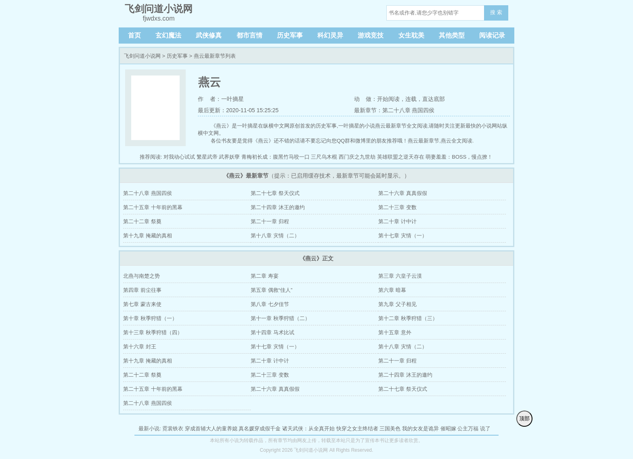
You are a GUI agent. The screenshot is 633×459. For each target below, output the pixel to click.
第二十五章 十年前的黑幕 (152, 207)
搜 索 (496, 12)
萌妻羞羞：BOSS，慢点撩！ (459, 157)
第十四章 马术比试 (272, 332)
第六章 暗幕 (392, 290)
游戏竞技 (371, 35)
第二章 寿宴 (265, 276)
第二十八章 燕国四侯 (147, 193)
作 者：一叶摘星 (221, 99)
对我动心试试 (179, 157)
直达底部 (433, 99)
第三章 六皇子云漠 (400, 276)
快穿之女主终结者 (357, 428)
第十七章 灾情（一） (402, 236)
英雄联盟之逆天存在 (400, 157)
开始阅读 (388, 99)
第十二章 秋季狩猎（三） (408, 318)
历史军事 (290, 35)
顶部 (524, 418)
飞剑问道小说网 (142, 56)
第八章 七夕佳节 (270, 304)
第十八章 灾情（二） (275, 236)
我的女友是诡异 (420, 428)
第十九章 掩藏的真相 (147, 236)
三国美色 (389, 428)
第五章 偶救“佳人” (271, 290)
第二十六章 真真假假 (402, 193)
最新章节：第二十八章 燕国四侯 (394, 110)
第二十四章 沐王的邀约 (278, 207)
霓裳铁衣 (172, 428)
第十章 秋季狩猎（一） (150, 318)
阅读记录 (492, 35)
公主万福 (467, 428)
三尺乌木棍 (324, 157)
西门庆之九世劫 (357, 157)
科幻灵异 (330, 35)
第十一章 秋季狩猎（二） (280, 318)
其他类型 (452, 35)
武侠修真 (209, 35)
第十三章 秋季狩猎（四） (152, 332)
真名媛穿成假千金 (260, 428)
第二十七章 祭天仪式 (275, 193)
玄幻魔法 (168, 35)
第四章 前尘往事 (142, 290)
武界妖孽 (229, 157)
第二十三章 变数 (397, 207)
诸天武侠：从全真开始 (308, 428)
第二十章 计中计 (397, 221)
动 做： (365, 99)
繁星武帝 (207, 157)
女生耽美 (411, 35)
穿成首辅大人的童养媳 (211, 428)
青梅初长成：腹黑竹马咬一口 (275, 157)
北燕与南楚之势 (141, 276)
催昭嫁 (448, 428)
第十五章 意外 (394, 332)
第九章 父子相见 (397, 304)
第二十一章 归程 (270, 221)
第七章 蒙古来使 (142, 304)
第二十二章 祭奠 (142, 221)
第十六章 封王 (139, 347)
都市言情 (249, 35)
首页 (134, 35)
